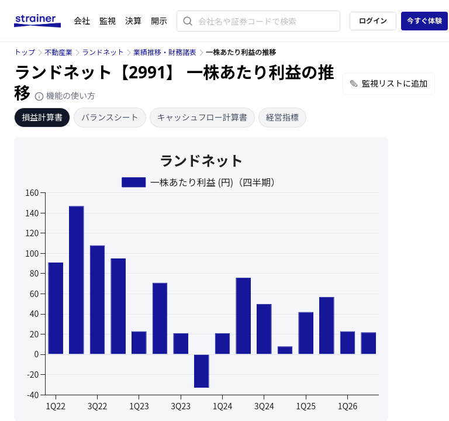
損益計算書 (42, 117)
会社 (82, 20)
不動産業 (58, 52)
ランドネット (103, 52)
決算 (133, 20)
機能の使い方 (64, 95)
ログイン (373, 21)
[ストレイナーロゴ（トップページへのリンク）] (44, 21)
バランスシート (110, 117)
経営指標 (282, 117)
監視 (107, 20)
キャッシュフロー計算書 (202, 117)
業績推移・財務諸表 (164, 52)
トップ (24, 52)
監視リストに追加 (388, 83)
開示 (159, 20)
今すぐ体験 (424, 21)
